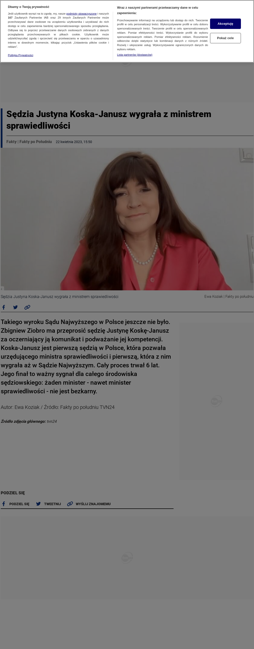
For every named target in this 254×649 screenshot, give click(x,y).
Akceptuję (225, 23)
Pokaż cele (225, 38)
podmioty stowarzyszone (81, 13)
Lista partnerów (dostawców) (134, 54)
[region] (127, 31)
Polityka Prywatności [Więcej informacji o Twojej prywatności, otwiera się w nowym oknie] (20, 55)
